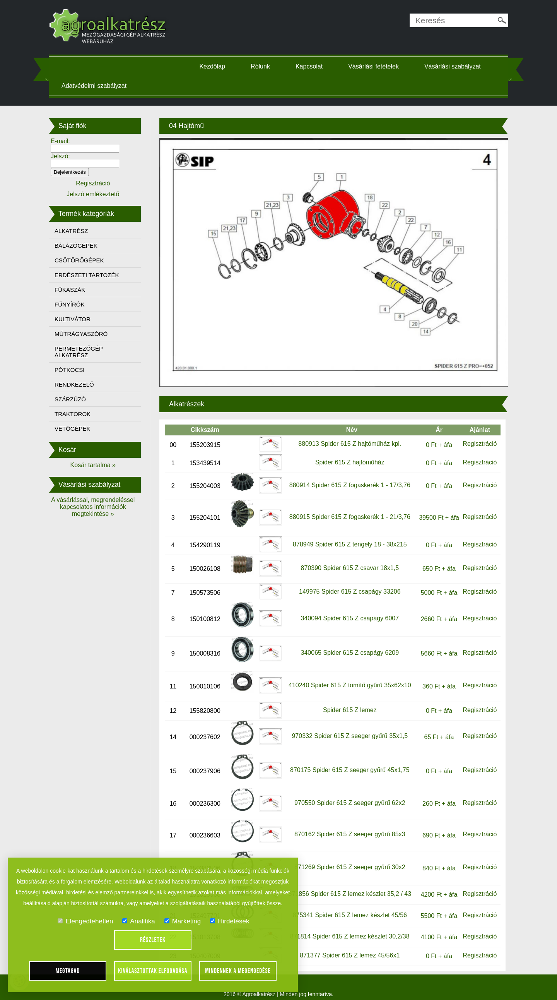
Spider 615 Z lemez (347, 702)
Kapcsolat (311, 66)
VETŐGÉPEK (79, 428)
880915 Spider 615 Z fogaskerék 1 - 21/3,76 (347, 509)
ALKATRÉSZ (78, 231)
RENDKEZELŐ (81, 384)
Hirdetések (229, 921)
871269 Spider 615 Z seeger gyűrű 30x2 (347, 859)
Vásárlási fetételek (376, 66)
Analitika (138, 921)
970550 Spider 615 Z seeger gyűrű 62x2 (347, 795)
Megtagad (68, 971)
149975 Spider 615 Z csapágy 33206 (347, 583)
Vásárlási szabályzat (455, 66)
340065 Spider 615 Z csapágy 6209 (348, 645)
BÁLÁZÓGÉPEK (83, 245)
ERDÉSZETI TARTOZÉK (94, 275)
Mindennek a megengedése (238, 971)
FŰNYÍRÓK (77, 304)
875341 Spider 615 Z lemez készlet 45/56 (347, 907)
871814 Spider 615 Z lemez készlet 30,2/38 (347, 928)
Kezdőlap (215, 66)
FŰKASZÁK (77, 289)
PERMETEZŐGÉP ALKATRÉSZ (86, 351)
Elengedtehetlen (85, 921)
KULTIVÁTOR (79, 319)
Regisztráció (474, 436)
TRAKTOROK (79, 414)
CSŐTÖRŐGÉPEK (86, 260)
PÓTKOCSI (77, 369)
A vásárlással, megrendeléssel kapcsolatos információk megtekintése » (99, 507)
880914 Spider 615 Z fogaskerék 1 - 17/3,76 (347, 477)
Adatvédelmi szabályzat (100, 85)
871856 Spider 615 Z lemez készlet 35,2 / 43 (347, 886)
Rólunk (263, 66)
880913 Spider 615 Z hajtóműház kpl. (347, 436)
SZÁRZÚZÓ (77, 399)
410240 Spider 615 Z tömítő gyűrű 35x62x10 (347, 677)
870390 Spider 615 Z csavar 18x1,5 (348, 560)
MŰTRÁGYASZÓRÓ (88, 333)
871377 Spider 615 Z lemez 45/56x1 (348, 947)
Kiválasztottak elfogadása (152, 971)
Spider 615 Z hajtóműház (347, 454)
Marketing (182, 921)
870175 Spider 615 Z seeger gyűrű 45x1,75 (347, 762)
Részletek (153, 940)
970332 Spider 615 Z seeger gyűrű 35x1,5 (348, 728)
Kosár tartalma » (98, 465)
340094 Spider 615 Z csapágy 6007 (348, 610)
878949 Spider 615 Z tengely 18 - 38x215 (347, 536)
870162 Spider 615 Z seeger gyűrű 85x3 (347, 826)
